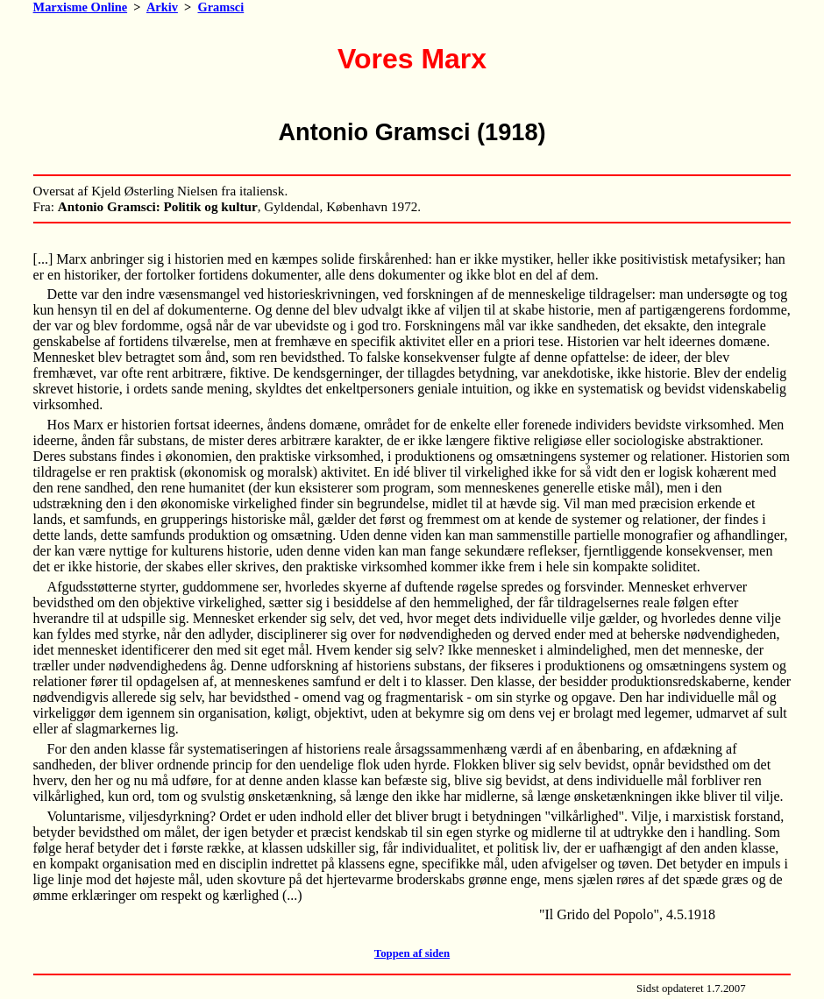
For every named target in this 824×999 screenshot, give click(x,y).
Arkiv (162, 7)
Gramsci (220, 7)
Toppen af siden (412, 953)
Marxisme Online (80, 7)
